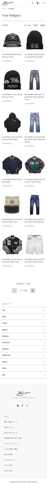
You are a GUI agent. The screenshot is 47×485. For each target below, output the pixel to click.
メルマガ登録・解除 (10, 449)
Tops (3, 310)
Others (4, 368)
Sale (3, 375)
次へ (32, 290)
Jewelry (4, 361)
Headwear (5, 336)
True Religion (11, 8)
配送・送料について (10, 422)
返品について (8, 427)
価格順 (36, 25)
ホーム (3, 8)
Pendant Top (6, 355)
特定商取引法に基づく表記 (13, 438)
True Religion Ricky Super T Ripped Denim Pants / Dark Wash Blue (34, 97)
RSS (5, 454)
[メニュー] (44, 3)
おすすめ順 (27, 25)
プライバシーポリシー (11, 443)
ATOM (10, 454)
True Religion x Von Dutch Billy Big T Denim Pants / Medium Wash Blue (35, 139)
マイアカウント (9, 460)
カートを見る (8, 465)
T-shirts (4, 323)
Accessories (6, 342)
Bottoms (4, 330)
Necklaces (5, 349)
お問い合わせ (8, 470)
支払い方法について (10, 433)
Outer (4, 316)
